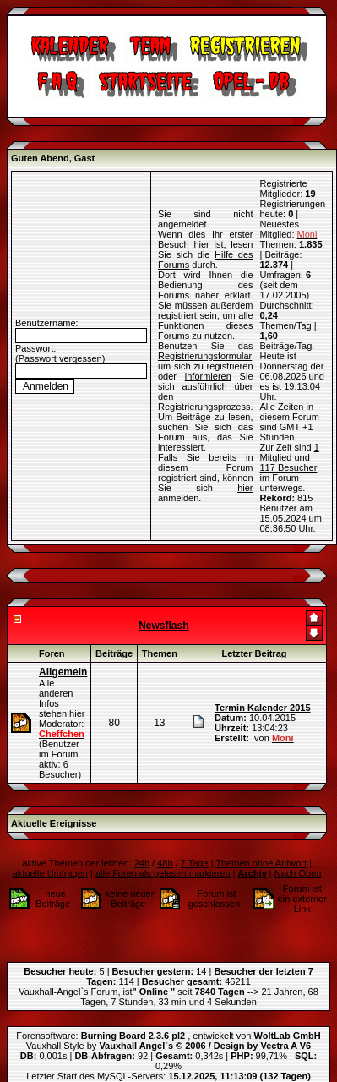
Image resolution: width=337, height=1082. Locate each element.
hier (245, 488)
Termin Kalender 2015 (263, 707)
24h (141, 863)
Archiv (252, 873)
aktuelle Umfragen (50, 873)
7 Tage (195, 863)
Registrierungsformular (205, 356)
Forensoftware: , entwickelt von (168, 1035)
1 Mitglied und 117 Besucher (289, 457)
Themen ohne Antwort (261, 863)
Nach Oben (298, 873)
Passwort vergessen (60, 358)
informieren (208, 376)
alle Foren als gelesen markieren (163, 873)
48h (164, 863)
